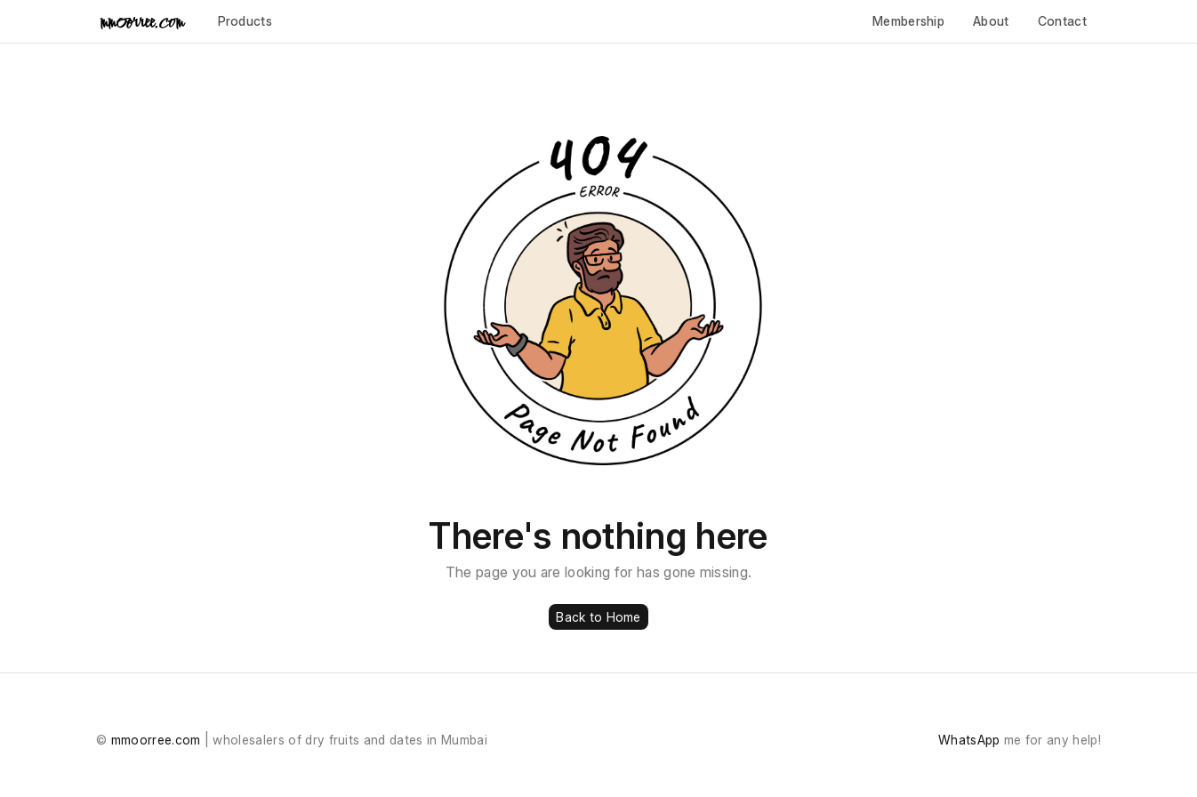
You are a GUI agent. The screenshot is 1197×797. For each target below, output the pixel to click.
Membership (908, 20)
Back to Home (598, 616)
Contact (1062, 20)
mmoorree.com (156, 739)
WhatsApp (969, 739)
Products (245, 20)
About (991, 20)
